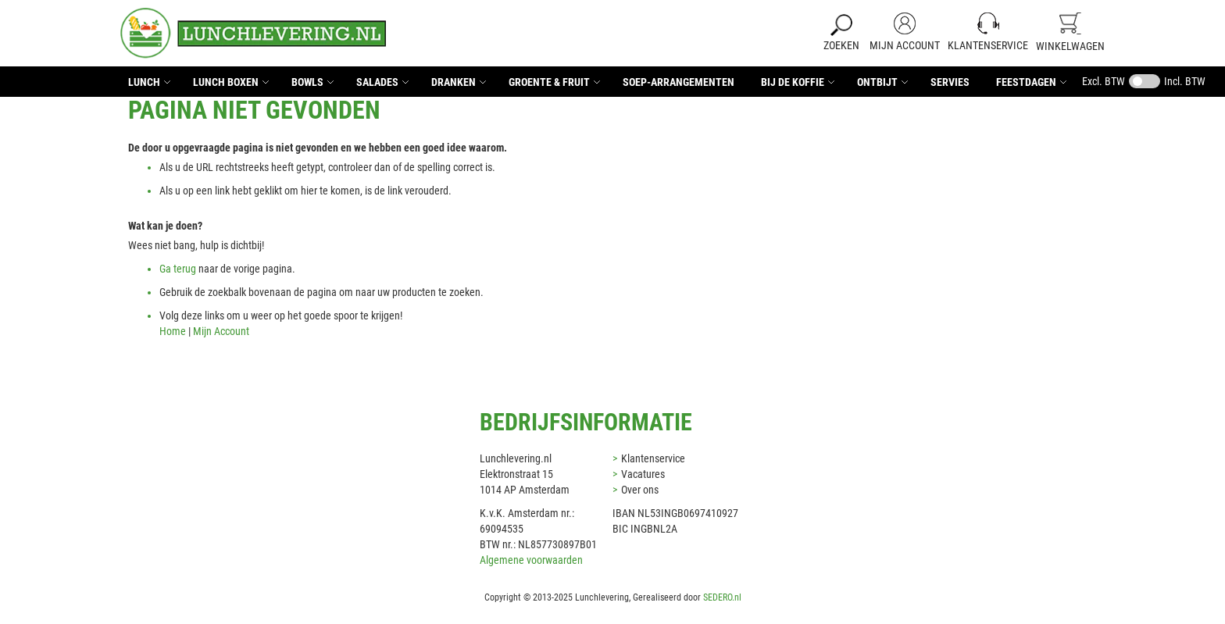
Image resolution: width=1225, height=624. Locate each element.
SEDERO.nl (722, 597)
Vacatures (643, 474)
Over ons (640, 489)
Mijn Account (905, 45)
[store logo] (253, 33)
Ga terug (177, 268)
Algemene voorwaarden (531, 560)
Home (172, 331)
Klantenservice (988, 45)
